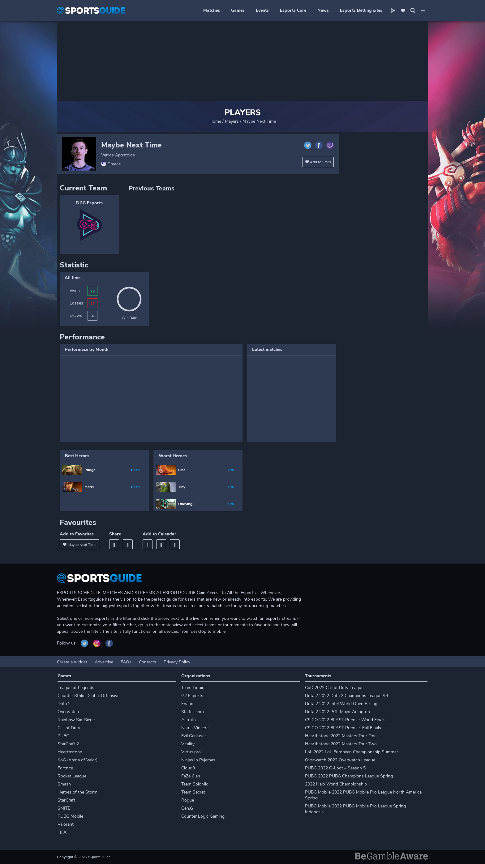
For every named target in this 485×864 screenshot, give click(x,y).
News (323, 10)
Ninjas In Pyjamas (198, 760)
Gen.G (187, 808)
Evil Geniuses (194, 736)
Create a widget (72, 662)
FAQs (126, 662)
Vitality (188, 744)
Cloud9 (188, 768)
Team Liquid (192, 688)
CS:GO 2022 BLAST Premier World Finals (345, 720)
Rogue (187, 800)
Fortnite (65, 768)
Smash (64, 784)
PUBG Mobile (70, 816)
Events (262, 10)
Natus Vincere (194, 728)
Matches (211, 10)
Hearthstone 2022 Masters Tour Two (341, 744)
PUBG (63, 736)
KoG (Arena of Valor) (77, 760)
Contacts (147, 662)
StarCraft (66, 800)
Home (215, 121)
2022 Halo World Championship (336, 784)
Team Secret (193, 792)
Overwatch (68, 712)
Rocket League (72, 776)
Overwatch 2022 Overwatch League (340, 760)
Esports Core (293, 10)
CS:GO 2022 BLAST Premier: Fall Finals (343, 728)
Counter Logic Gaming (203, 816)
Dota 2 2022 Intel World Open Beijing (341, 704)
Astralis (188, 720)
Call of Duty (69, 728)
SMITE (64, 808)
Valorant (66, 824)
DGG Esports (89, 203)
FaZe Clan (190, 776)
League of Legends (76, 688)
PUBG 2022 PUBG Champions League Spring (349, 776)
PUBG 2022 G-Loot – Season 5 (335, 768)
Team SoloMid (194, 784)
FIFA (62, 832)
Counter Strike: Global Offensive (88, 696)
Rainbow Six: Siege (76, 720)
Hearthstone (70, 752)
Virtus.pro (191, 752)
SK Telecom (192, 712)
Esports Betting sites (361, 10)
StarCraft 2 (68, 744)
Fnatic (187, 704)
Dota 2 (64, 704)
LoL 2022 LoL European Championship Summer (351, 752)
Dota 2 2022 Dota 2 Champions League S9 (346, 696)
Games (238, 10)
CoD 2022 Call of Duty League (334, 688)
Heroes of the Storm (77, 792)
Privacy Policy (177, 662)
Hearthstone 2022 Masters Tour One (340, 736)
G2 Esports (192, 696)
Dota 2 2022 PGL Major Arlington (337, 712)
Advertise (104, 662)
